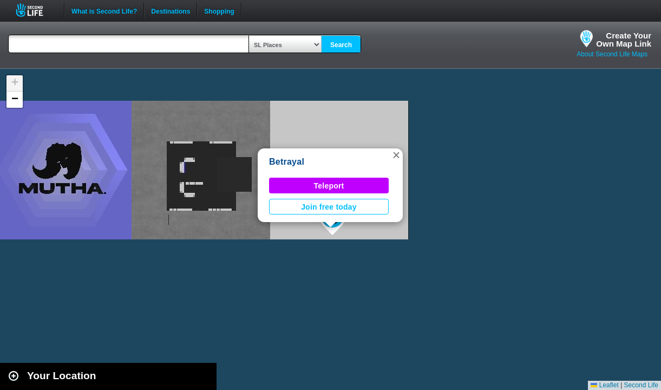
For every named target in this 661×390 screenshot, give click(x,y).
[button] (396, 154)
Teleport (329, 185)
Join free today (329, 207)
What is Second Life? (104, 10)
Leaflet (604, 385)
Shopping (219, 10)
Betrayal (286, 161)
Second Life (35, 10)
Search (341, 45)
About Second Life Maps (612, 54)
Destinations (170, 10)
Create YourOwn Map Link (623, 39)
